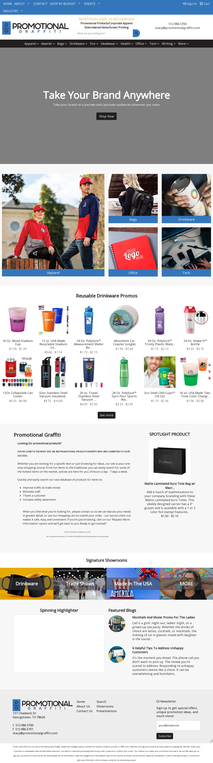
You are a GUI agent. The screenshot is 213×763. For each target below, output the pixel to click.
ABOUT (19, 4)
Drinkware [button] (77, 44)
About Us (83, 706)
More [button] (182, 44)
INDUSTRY (10, 11)
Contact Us (85, 711)
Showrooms (104, 706)
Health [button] (125, 44)
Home (81, 702)
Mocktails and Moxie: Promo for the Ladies (163, 617)
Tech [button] (152, 44)
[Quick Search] (103, 33)
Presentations (104, 711)
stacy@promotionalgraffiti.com (177, 28)
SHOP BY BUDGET (63, 4)
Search (101, 702)
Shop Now (106, 116)
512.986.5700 (178, 24)
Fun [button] (92, 44)
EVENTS (89, 4)
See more (106, 415)
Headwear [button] (108, 44)
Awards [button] (46, 44)
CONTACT (40, 4)
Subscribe (165, 736)
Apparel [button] (30, 44)
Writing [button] (167, 44)
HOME (7, 4)
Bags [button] (60, 44)
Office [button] (140, 44)
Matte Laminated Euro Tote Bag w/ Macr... (169, 486)
